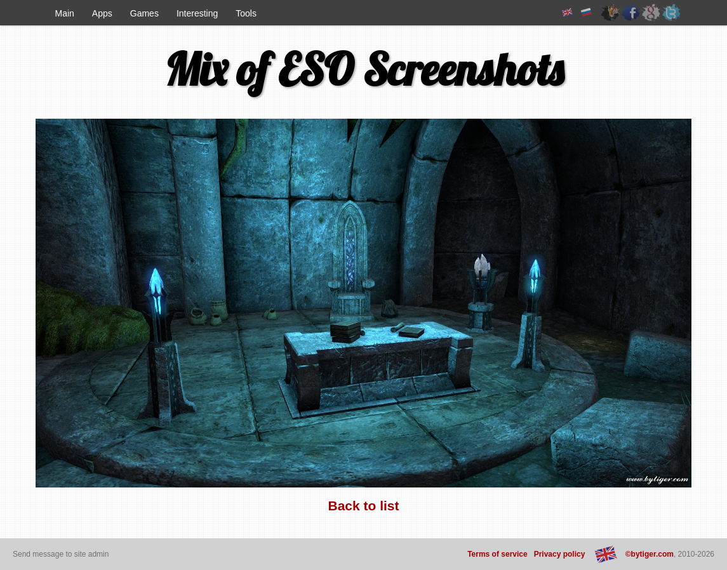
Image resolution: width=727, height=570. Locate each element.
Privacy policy (559, 554)
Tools (246, 13)
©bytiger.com (649, 554)
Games (144, 13)
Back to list (363, 505)
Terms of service (497, 554)
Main (64, 13)
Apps (102, 13)
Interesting (197, 13)
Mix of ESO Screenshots (363, 69)
